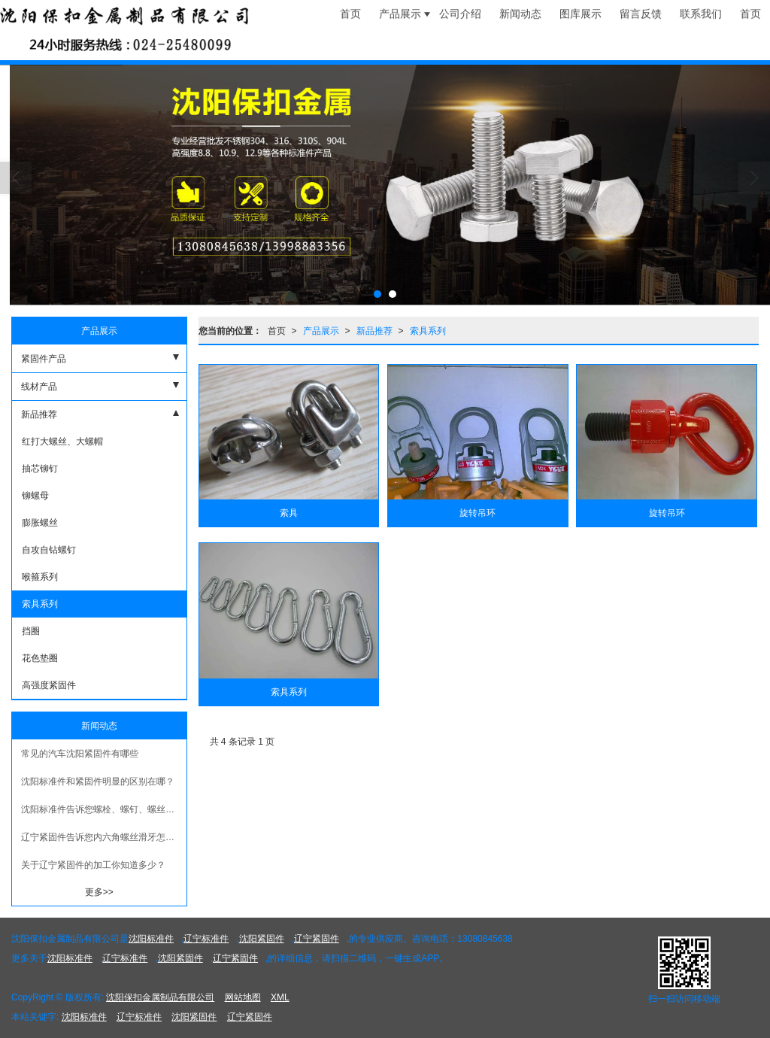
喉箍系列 (39, 577)
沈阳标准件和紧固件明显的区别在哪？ (97, 781)
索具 (289, 513)
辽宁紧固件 (316, 938)
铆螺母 (34, 495)
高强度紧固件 (48, 685)
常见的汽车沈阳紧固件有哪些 (79, 753)
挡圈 (30, 631)
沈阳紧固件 (261, 938)
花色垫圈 (39, 658)
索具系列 (428, 331)
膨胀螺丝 (39, 522)
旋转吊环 (477, 513)
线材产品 (39, 386)
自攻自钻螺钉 (48, 550)
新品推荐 (374, 331)
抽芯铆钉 (39, 468)
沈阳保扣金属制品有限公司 (160, 997)
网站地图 (243, 997)
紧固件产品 (43, 359)
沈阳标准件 (151, 938)
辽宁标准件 (206, 938)
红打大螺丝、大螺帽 (61, 441)
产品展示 (321, 331)
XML (280, 997)
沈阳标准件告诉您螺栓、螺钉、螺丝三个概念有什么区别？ (103, 809)
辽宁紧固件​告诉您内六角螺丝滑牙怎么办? (103, 837)
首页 (277, 331)
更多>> (99, 892)
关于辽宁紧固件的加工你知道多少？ (93, 865)
